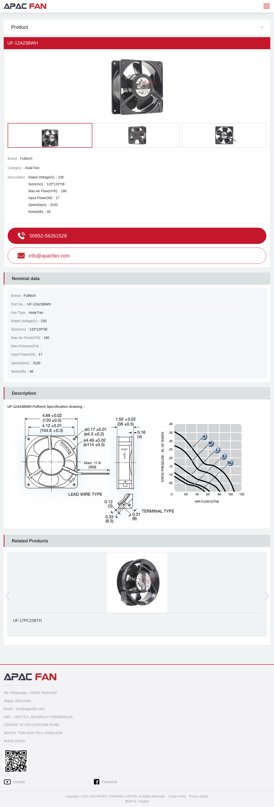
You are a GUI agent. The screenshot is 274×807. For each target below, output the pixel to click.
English (144, 801)
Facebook (109, 782)
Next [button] (266, 596)
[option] (137, 86)
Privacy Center (199, 796)
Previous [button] (7, 596)
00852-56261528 (48, 235)
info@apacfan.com (49, 255)
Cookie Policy (177, 796)
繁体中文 (131, 801)
